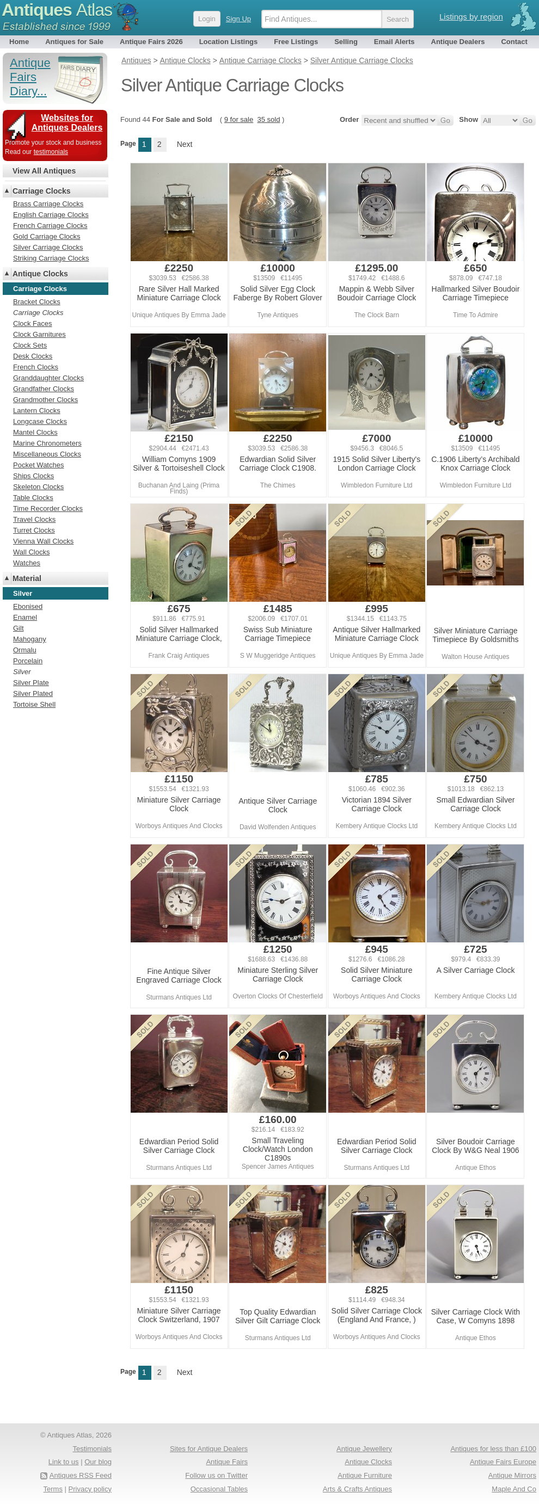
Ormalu (24, 650)
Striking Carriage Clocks (51, 258)
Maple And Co (514, 1489)
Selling (346, 42)
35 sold (268, 119)
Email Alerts (394, 42)
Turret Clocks (34, 530)
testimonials (51, 152)
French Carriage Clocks (50, 225)
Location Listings (228, 42)
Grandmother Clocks (45, 400)
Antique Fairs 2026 (151, 42)
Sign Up (238, 19)
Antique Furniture (365, 1475)
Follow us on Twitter (216, 1475)
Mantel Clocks (35, 432)
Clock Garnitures (39, 334)
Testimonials (92, 1449)
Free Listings (296, 42)
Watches (26, 563)
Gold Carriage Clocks (47, 236)
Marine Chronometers (47, 443)
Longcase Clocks (40, 421)
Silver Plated (33, 693)
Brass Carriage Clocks (48, 204)
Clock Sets (30, 345)
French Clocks (35, 367)
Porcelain (27, 661)
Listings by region (471, 16)
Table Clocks (33, 498)
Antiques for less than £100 (493, 1449)
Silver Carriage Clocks (48, 247)
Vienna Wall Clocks (43, 541)
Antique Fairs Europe (503, 1462)
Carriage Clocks (42, 191)
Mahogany (29, 639)
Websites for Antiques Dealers (67, 122)
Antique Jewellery (364, 1449)
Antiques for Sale (74, 42)
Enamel (25, 617)
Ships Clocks (33, 476)
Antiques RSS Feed (81, 1475)
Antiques (57, 10)
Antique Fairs (227, 1462)
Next (185, 144)
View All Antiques (44, 170)
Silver (22, 672)
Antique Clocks (40, 273)
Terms (53, 1489)
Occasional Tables (219, 1489)
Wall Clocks (31, 552)
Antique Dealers (458, 42)
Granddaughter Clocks (48, 378)
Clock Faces (32, 323)
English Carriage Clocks (51, 215)
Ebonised (27, 606)
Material (27, 578)
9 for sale (238, 119)
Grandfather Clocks (43, 389)
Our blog (98, 1462)
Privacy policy (90, 1489)
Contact (514, 42)
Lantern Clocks (36, 410)
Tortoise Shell (34, 704)
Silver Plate (31, 683)
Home (19, 42)
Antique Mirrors (512, 1475)
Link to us (63, 1462)
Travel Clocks (34, 519)
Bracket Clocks (36, 302)
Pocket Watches (38, 465)
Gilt (18, 628)
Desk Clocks (32, 356)
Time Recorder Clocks (48, 508)
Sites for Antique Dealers (209, 1449)
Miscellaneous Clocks (47, 454)
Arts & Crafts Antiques (357, 1489)
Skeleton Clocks (38, 487)
